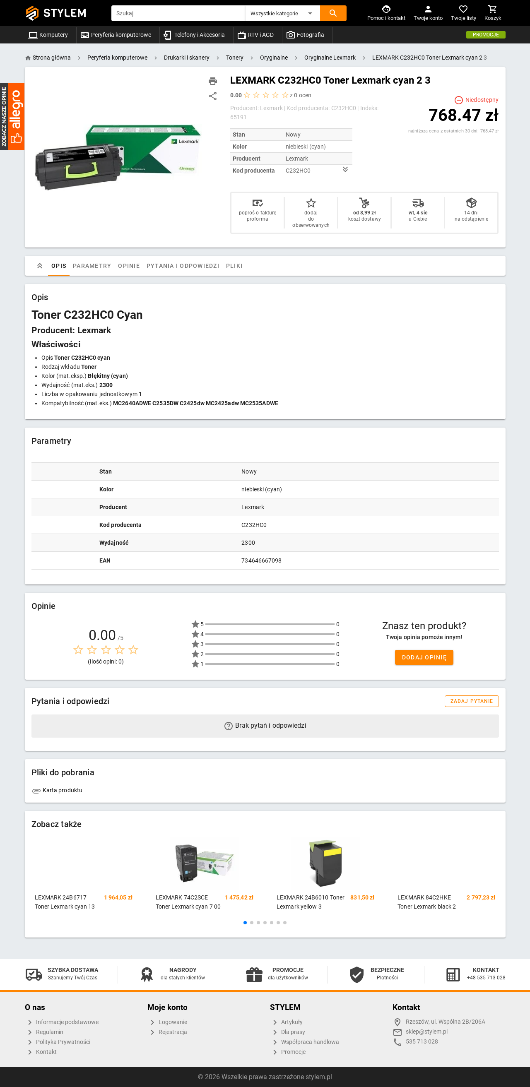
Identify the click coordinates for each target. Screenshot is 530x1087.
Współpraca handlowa (304, 1042)
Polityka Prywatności (57, 1042)
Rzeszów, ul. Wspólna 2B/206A (445, 1021)
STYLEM (65, 13)
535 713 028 (422, 1041)
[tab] (39, 266)
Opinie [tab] (129, 265)
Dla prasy (287, 1032)
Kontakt (41, 1052)
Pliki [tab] (234, 265)
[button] (283, 13)
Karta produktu (57, 790)
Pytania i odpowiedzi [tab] (182, 265)
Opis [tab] (58, 265)
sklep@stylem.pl (427, 1031)
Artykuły (286, 1022)
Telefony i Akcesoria (194, 34)
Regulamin (44, 1032)
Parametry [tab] (92, 265)
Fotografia (305, 34)
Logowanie (167, 1022)
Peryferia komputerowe (115, 34)
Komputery (48, 34)
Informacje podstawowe (62, 1022)
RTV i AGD (255, 34)
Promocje (486, 35)
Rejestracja (167, 1032)
